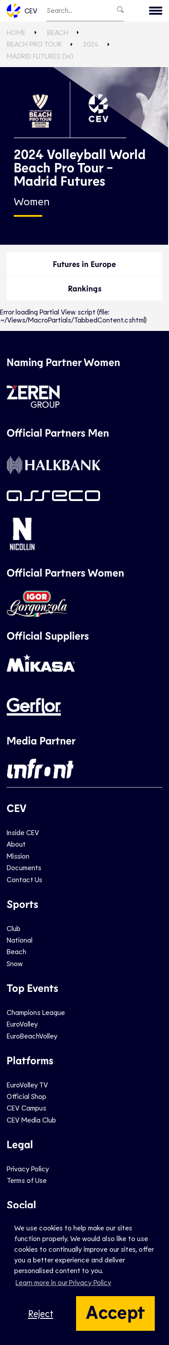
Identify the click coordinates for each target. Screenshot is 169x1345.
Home (16, 32)
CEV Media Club (31, 1119)
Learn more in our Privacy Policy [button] (63, 1282)
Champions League (36, 1012)
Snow (15, 963)
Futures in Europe (84, 264)
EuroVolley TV (27, 1084)
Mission (18, 856)
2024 (91, 44)
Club (13, 928)
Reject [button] (40, 1313)
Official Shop (26, 1096)
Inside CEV (23, 832)
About (16, 844)
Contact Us (24, 879)
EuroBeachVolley (32, 1035)
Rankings (84, 288)
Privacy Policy (28, 1168)
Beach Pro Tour (34, 44)
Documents (24, 867)
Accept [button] (115, 1311)
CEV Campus (26, 1107)
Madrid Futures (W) (40, 56)
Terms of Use (27, 1180)
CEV (22, 11)
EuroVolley (22, 1023)
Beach (57, 32)
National (19, 939)
